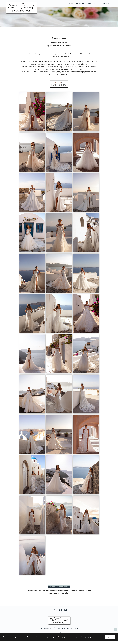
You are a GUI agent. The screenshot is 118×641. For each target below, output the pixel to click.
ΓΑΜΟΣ (89, 3)
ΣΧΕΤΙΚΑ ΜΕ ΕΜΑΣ (80, 3)
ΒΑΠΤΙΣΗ (97, 3)
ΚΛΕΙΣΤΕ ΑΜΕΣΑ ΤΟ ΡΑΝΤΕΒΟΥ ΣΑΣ (59, 586)
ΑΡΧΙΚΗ (71, 3)
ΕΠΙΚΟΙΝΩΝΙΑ (106, 3)
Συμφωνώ (110, 637)
